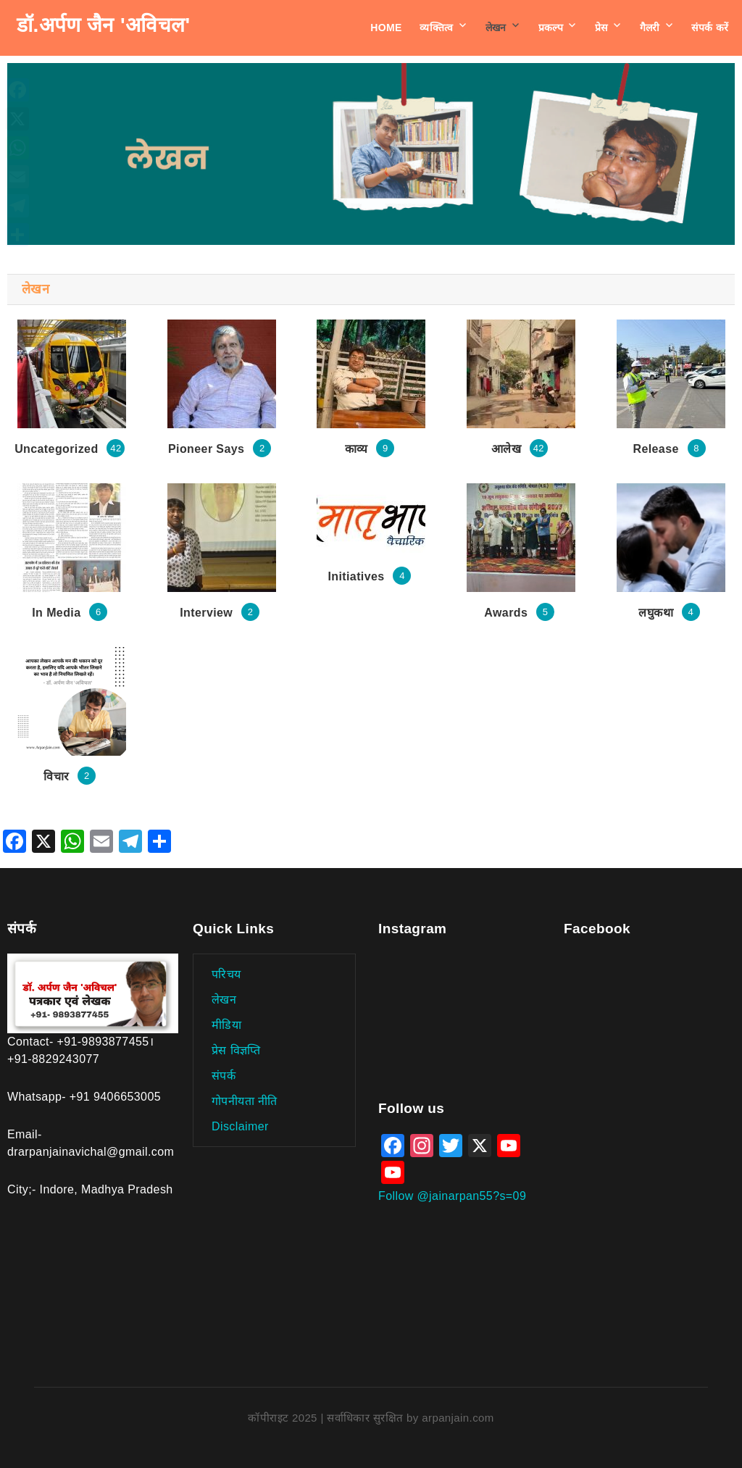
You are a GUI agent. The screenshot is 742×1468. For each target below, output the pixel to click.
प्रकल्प (551, 27)
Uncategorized (56, 449)
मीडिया (226, 1025)
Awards (506, 612)
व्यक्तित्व (437, 27)
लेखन (496, 27)
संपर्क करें (709, 27)
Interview (206, 612)
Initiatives (356, 576)
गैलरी (650, 27)
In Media (56, 612)
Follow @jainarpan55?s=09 (452, 1196)
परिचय (226, 974)
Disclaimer (240, 1126)
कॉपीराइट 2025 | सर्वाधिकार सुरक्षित (327, 1417)
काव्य (356, 449)
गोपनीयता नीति (245, 1101)
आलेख (506, 449)
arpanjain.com (457, 1417)
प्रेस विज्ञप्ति (236, 1050)
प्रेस (601, 27)
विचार (56, 776)
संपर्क (223, 1075)
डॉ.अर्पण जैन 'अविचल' (104, 25)
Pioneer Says (206, 449)
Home (386, 27)
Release (655, 449)
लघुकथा (655, 612)
